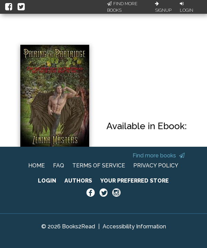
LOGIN (47, 180)
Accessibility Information (134, 226)
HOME (36, 165)
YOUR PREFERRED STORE (134, 180)
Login (186, 7)
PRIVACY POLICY (155, 165)
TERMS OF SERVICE (98, 165)
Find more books (159, 155)
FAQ (58, 165)
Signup (163, 7)
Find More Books (122, 7)
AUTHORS (78, 180)
